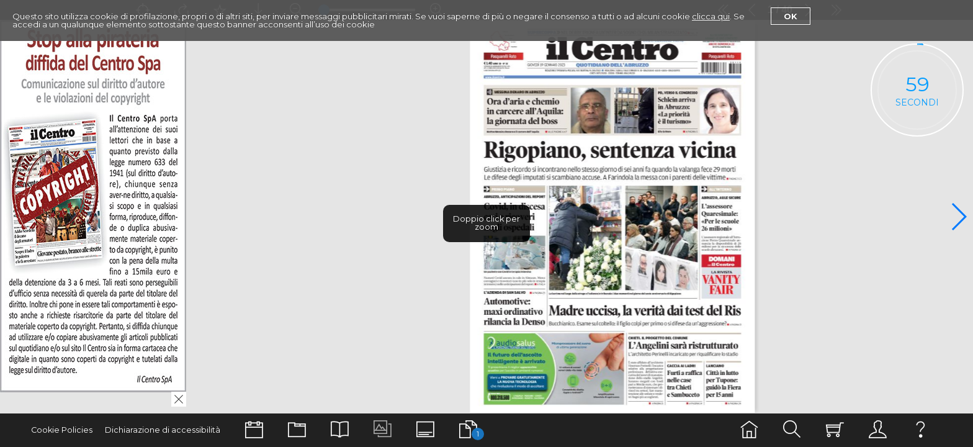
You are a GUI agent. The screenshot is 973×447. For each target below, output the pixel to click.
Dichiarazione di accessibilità (162, 430)
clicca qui (711, 16)
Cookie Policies (61, 430)
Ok (790, 16)
